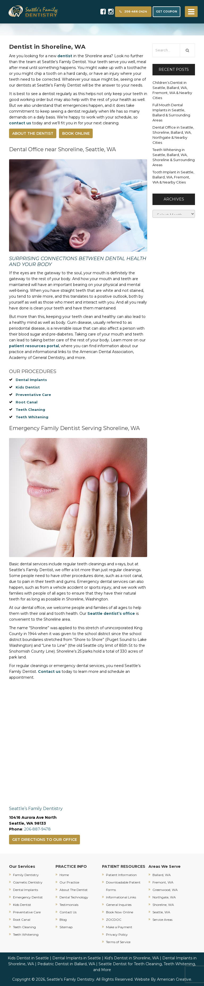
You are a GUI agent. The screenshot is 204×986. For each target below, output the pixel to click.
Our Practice (69, 882)
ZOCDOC (113, 920)
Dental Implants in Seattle (76, 958)
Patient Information (121, 875)
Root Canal (26, 402)
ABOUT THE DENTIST (32, 133)
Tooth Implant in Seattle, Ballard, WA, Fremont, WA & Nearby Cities (173, 177)
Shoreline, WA (163, 905)
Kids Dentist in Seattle (28, 958)
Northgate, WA (164, 897)
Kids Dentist (28, 387)
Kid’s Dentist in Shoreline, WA (131, 958)
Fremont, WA (162, 882)
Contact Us (68, 912)
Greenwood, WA (165, 890)
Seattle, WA (161, 912)
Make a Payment (119, 927)
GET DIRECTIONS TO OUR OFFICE (44, 839)
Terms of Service (118, 942)
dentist (64, 56)
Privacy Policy (117, 934)
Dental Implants (31, 380)
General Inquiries (118, 905)
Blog (63, 920)
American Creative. (174, 979)
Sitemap (66, 927)
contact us (20, 123)
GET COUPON (166, 11)
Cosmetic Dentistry (27, 882)
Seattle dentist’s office (111, 613)
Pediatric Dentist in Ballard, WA (66, 964)
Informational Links (121, 897)
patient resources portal (34, 345)
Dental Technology (74, 897)
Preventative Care (33, 394)
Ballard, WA (161, 875)
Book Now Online (119, 912)
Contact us (49, 671)
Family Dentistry (26, 875)
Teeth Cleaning (30, 409)
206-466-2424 (133, 11)
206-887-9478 (37, 829)
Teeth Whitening (32, 417)
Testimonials (69, 905)
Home (64, 875)
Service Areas (162, 920)
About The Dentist (74, 890)
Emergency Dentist (28, 897)
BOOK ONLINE (76, 133)
